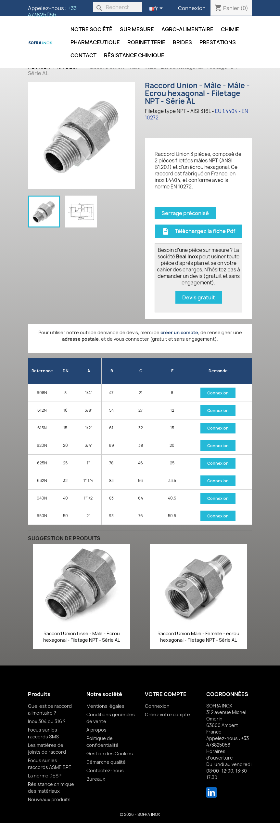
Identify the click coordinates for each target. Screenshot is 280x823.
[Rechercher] (117, 7)
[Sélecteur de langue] (157, 9)
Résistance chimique (134, 55)
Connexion (192, 8)
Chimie (230, 29)
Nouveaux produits (49, 799)
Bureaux (95, 779)
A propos (96, 730)
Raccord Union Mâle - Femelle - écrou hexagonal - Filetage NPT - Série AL (198, 636)
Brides (182, 42)
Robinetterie (146, 42)
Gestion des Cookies (109, 753)
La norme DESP (44, 776)
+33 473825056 (52, 11)
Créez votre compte (167, 714)
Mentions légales (105, 706)
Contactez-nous (105, 770)
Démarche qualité (106, 762)
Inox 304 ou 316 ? (47, 721)
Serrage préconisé (185, 213)
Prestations (217, 42)
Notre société (91, 29)
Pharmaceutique (95, 42)
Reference (42, 371)
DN (66, 371)
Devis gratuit (198, 297)
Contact (83, 55)
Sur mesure (137, 29)
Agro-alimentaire (187, 29)
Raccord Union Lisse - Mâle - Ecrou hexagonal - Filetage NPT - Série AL (81, 636)
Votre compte (165, 694)
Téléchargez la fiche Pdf (198, 231)
